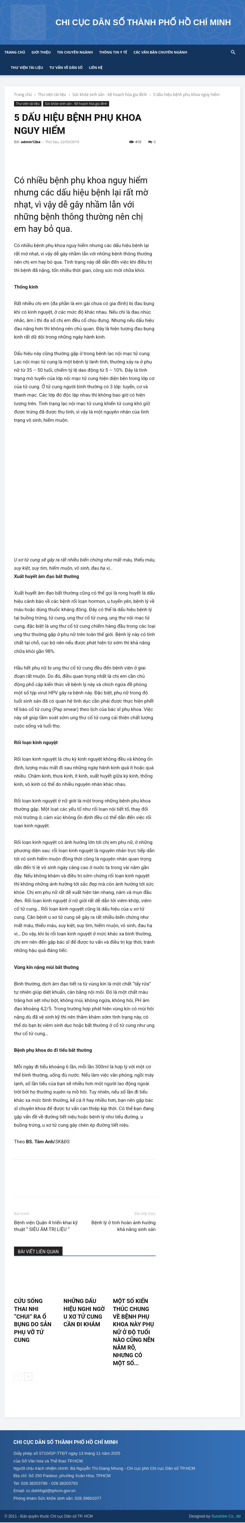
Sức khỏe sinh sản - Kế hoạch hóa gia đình (109, 94)
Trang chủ (14, 52)
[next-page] (28, 1376)
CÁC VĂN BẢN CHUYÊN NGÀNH (160, 52)
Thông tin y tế (113, 52)
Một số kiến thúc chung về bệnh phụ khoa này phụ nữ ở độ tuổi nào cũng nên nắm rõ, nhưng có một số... (133, 1332)
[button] (233, 52)
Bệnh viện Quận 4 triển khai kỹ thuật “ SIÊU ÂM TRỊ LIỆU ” (46, 1226)
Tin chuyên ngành (75, 52)
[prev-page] (18, 1376)
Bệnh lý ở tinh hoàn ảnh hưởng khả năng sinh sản (124, 1226)
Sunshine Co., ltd (226, 1517)
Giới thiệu (41, 52)
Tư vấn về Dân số (66, 67)
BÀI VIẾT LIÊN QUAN (38, 1251)
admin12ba (30, 141)
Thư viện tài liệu (27, 67)
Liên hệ (95, 67)
